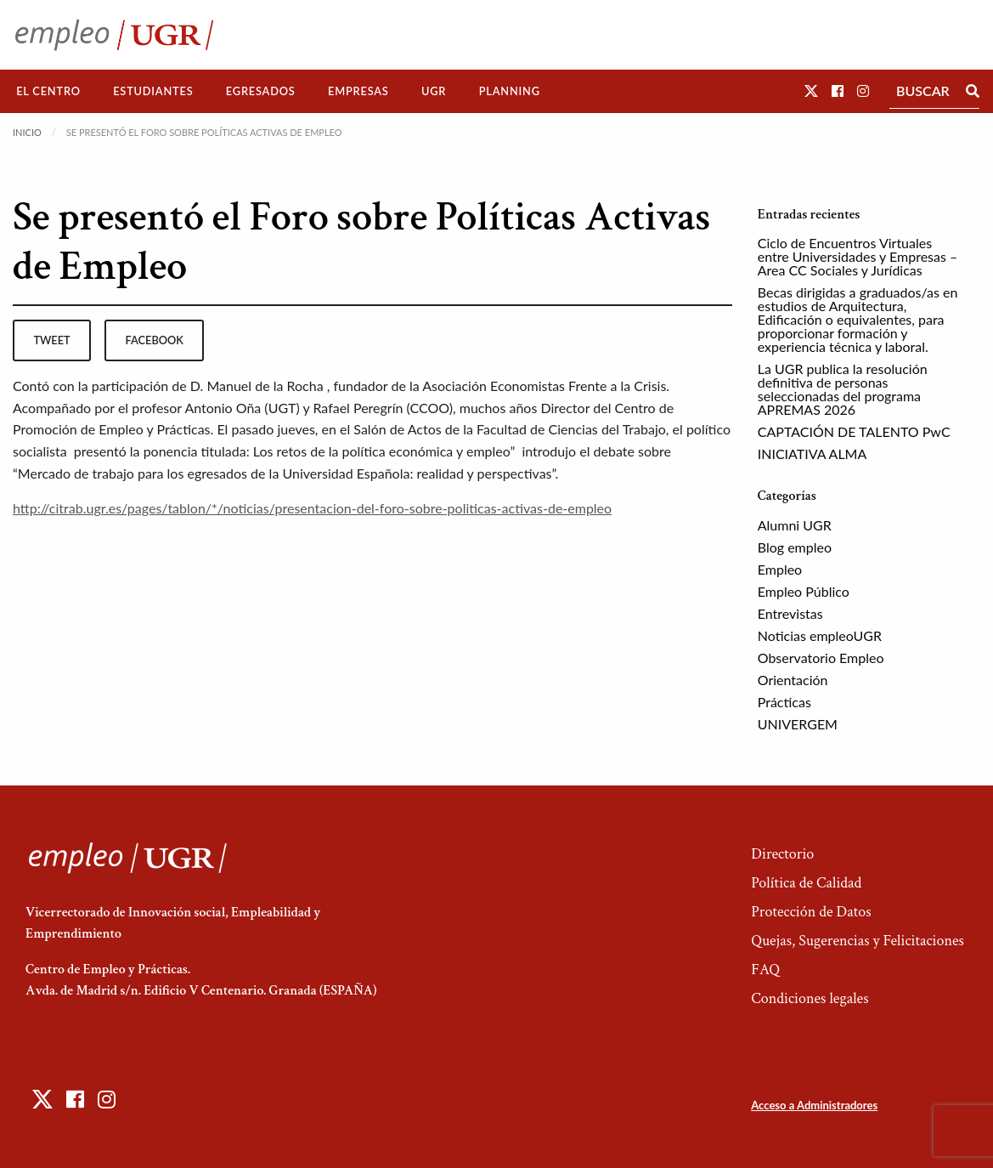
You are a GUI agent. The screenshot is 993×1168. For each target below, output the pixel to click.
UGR (433, 91)
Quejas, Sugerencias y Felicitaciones (857, 940)
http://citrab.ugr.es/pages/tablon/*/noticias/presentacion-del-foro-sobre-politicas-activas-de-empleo (312, 508)
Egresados (261, 91)
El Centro (48, 91)
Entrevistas (790, 613)
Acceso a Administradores (814, 1105)
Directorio (782, 854)
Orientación (793, 680)
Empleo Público (803, 591)
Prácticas (784, 702)
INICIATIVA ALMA (812, 453)
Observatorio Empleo (821, 657)
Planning (509, 91)
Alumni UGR (795, 525)
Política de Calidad (806, 883)
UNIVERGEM (798, 724)
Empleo (780, 569)
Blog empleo (795, 547)
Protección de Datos (811, 911)
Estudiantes (153, 91)
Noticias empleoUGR (820, 635)
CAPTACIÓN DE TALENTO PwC (854, 431)
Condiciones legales (809, 998)
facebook (154, 340)
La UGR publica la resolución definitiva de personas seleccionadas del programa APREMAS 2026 (843, 388)
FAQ (765, 969)
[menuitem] (48, 91)
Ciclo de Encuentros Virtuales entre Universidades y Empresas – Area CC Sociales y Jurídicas (858, 256)
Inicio (27, 132)
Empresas (358, 91)
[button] (811, 90)
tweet (51, 340)
